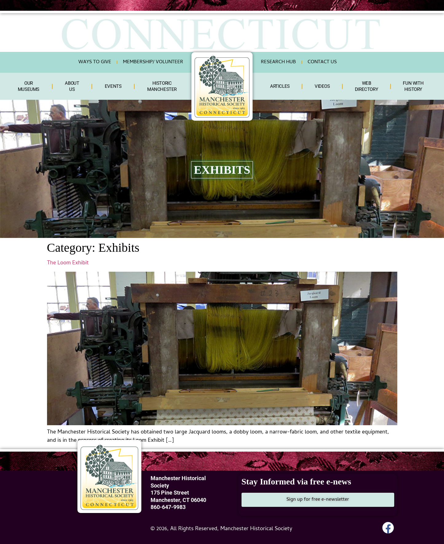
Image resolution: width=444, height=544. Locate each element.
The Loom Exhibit (68, 263)
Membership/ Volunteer (153, 62)
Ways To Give (94, 62)
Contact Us (322, 62)
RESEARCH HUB (278, 62)
